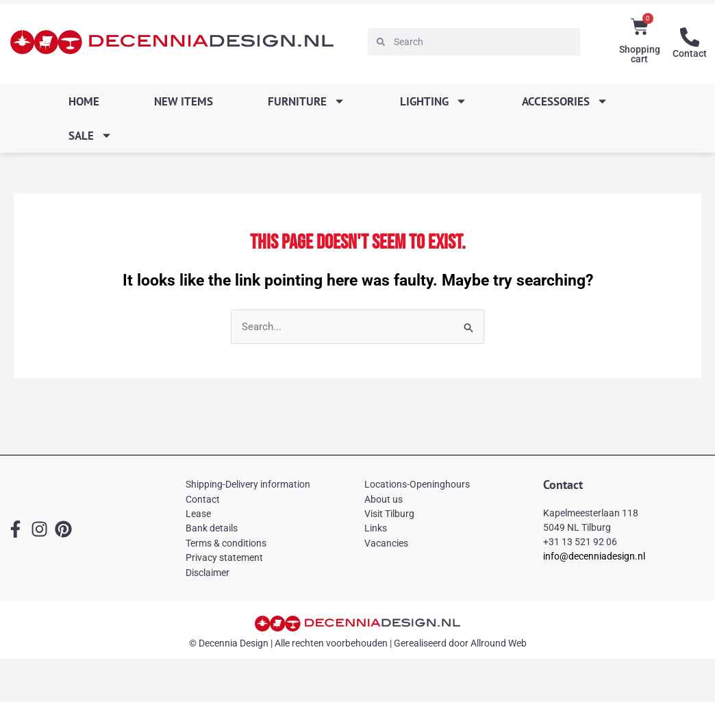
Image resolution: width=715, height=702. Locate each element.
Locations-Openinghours (417, 484)
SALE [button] (90, 135)
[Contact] (689, 37)
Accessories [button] (565, 101)
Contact (690, 52)
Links (375, 528)
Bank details (212, 528)
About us (383, 499)
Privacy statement (224, 558)
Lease (198, 514)
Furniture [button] (306, 101)
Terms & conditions (226, 543)
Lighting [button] (433, 101)
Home (83, 101)
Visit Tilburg (389, 514)
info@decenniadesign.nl (594, 556)
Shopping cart (639, 54)
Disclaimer (207, 572)
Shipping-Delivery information (248, 484)
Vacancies (386, 543)
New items (183, 101)
